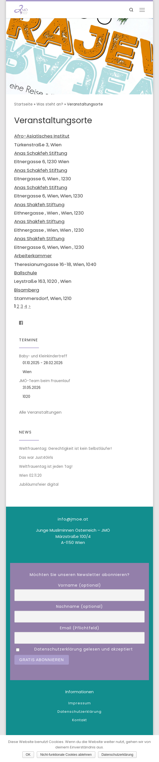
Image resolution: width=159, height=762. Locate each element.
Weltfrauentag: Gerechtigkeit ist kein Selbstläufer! (65, 448)
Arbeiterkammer (33, 255)
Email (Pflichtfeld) (79, 628)
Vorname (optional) (79, 585)
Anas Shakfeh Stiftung (39, 204)
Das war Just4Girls (36, 457)
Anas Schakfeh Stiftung (40, 153)
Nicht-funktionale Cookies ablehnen (66, 755)
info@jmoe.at (73, 519)
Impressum (79, 703)
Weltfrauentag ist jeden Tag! (45, 466)
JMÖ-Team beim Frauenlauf (44, 380)
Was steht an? (49, 104)
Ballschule (25, 273)
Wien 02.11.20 (30, 475)
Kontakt (79, 720)
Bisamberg (26, 290)
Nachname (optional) (79, 606)
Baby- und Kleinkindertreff (43, 356)
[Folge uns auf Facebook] (21, 323)
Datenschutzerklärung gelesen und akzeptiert (83, 649)
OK (28, 755)
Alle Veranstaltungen (40, 412)
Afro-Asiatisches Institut (41, 136)
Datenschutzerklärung (79, 711)
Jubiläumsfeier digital (39, 484)
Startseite (23, 104)
